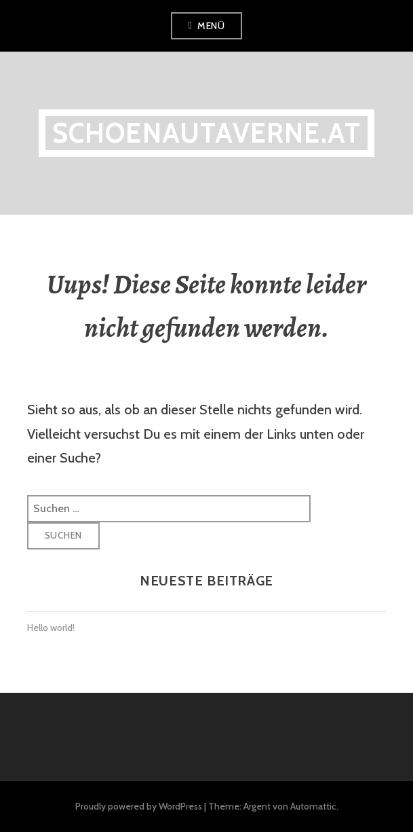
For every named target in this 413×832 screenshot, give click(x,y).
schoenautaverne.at (206, 132)
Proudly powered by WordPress (138, 806)
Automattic (313, 806)
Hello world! (51, 627)
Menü (210, 26)
